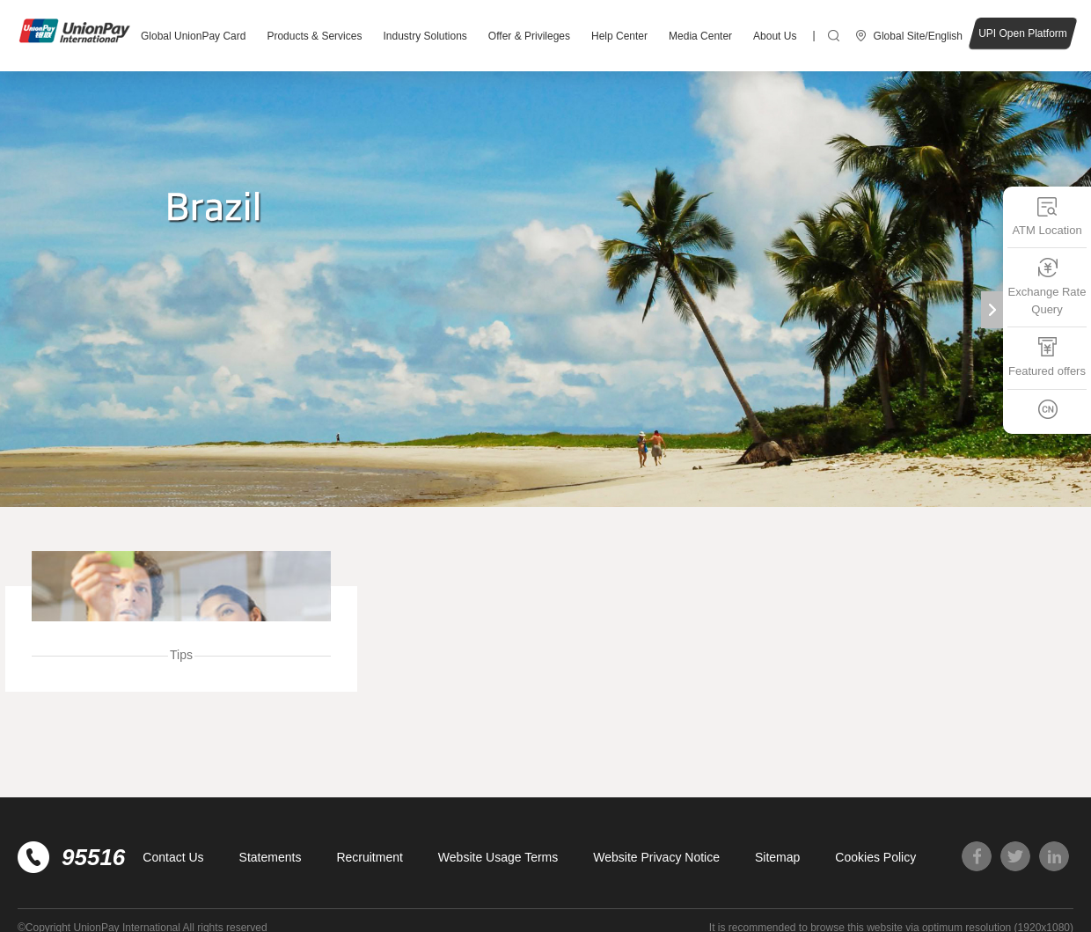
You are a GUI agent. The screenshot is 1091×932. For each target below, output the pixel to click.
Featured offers (1047, 357)
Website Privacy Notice (656, 857)
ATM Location (1046, 216)
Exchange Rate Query (1047, 286)
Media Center (700, 36)
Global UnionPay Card (193, 36)
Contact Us (173, 857)
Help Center (619, 36)
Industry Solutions (424, 36)
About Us (774, 36)
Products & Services (314, 36)
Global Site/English (918, 36)
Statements (270, 857)
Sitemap (777, 857)
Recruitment (369, 857)
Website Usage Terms (498, 857)
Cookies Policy (875, 857)
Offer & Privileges (529, 36)
